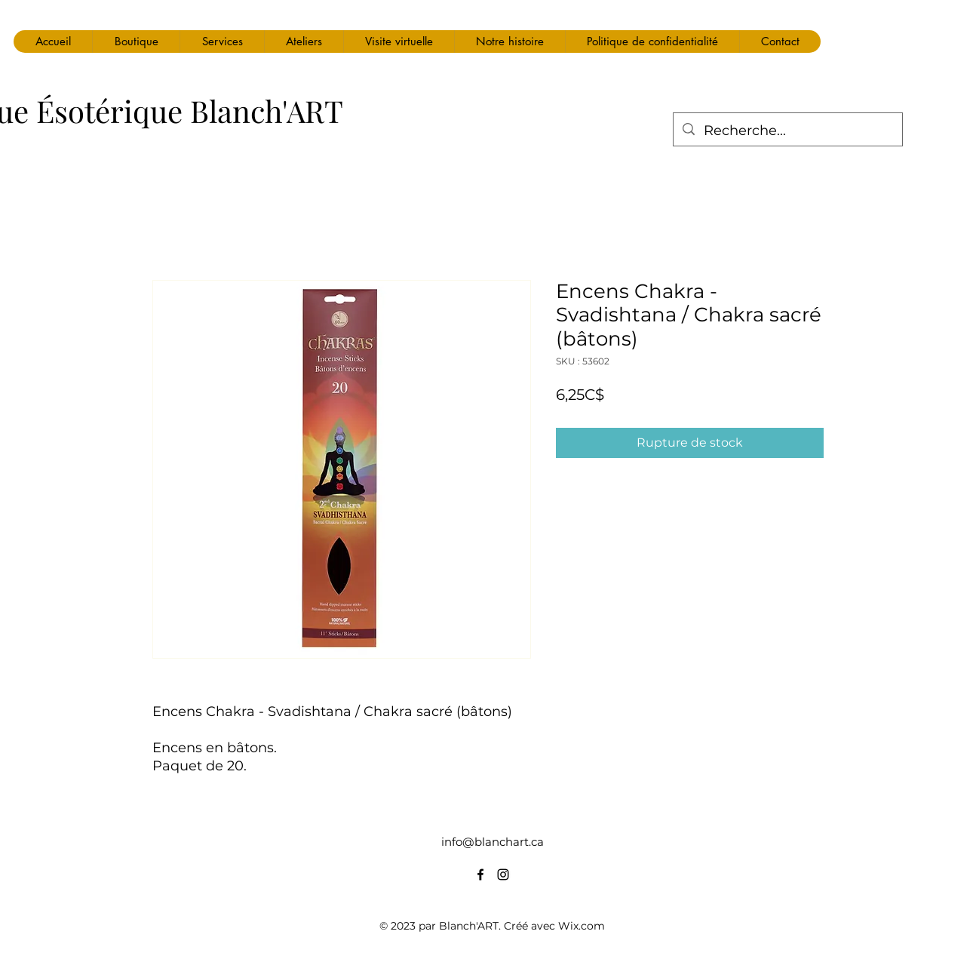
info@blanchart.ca (492, 842)
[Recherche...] (787, 131)
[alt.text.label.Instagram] (503, 874)
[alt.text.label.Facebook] (480, 874)
